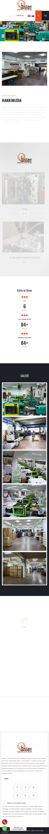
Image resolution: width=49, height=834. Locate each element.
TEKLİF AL (18, 16)
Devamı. (6, 778)
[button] (29, 16)
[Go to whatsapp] (4, 828)
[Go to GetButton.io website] (5, 832)
